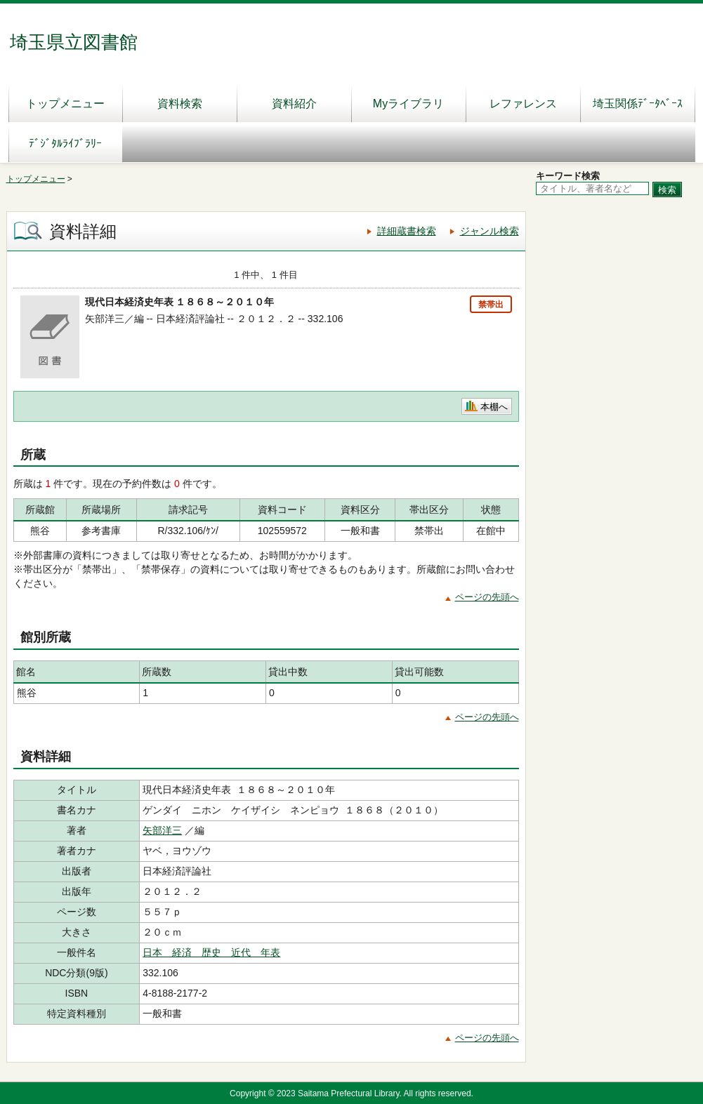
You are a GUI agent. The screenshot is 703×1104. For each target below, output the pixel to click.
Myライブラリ (408, 103)
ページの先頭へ (487, 597)
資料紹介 (294, 103)
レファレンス (523, 103)
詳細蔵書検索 (406, 231)
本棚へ (494, 406)
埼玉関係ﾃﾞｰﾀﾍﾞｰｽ (638, 103)
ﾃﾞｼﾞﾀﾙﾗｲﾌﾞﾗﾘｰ (65, 143)
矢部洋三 (162, 830)
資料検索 (179, 103)
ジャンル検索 (489, 231)
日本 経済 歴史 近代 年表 (211, 952)
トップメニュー (65, 103)
